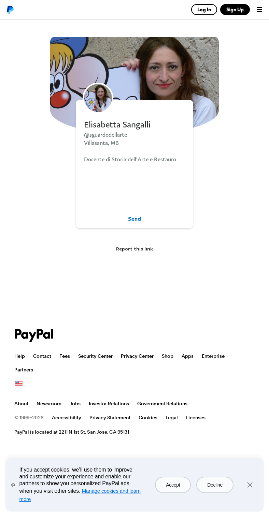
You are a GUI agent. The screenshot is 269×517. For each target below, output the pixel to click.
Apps (188, 356)
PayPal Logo (34, 335)
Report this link (134, 248)
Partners (23, 369)
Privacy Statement (109, 417)
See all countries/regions (18, 383)
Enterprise (213, 356)
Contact (42, 356)
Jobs (75, 403)
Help (19, 356)
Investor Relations (109, 403)
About (21, 403)
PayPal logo (9, 9)
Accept (173, 485)
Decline (215, 485)
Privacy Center (137, 356)
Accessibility (66, 417)
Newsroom (49, 403)
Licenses (196, 417)
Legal (172, 417)
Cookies (148, 417)
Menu (259, 9)
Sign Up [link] (235, 9)
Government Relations (162, 403)
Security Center (95, 356)
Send (134, 218)
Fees (64, 356)
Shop (167, 356)
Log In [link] (204, 9)
